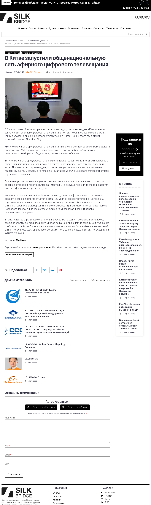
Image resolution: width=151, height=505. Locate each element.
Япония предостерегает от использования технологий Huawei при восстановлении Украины (129, 201)
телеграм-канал (41, 247)
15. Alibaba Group (89, 334)
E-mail (8, 417)
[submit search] (147, 34)
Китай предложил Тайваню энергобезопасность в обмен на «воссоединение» (130, 245)
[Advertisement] (129, 84)
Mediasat (21, 240)
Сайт (7, 426)
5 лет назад (30, 299)
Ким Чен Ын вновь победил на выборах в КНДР (129, 307)
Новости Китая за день (14, 41)
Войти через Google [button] (77, 369)
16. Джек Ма (31, 334)
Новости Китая (12, 53)
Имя (7, 408)
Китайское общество (36, 41)
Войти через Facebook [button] (43, 369)
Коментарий (10, 380)
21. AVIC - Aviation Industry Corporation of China (38, 293)
